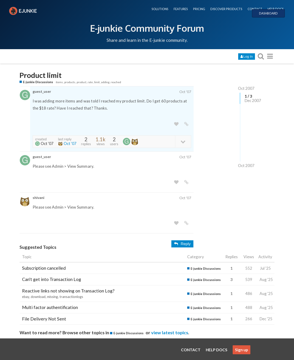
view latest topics (169, 332)
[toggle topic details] (183, 141)
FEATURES (181, 9)
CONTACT (255, 9)
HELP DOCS (276, 9)
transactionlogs (71, 297)
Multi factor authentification (50, 307)
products (69, 82)
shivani (38, 197)
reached (116, 82)
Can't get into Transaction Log (51, 279)
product (81, 82)
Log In (246, 56)
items (59, 82)
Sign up (241, 349)
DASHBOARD (268, 13)
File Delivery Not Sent (44, 318)
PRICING (199, 9)
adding (105, 82)
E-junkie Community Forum (147, 28)
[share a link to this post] (186, 124)
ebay (25, 297)
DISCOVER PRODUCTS (226, 9)
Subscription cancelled (44, 268)
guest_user (42, 91)
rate (90, 82)
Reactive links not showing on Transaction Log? (68, 290)
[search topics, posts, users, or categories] (260, 56)
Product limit (41, 75)
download (38, 297)
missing (52, 297)
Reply (182, 244)
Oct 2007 (246, 88)
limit (97, 82)
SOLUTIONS (160, 9)
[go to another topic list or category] (269, 56)
